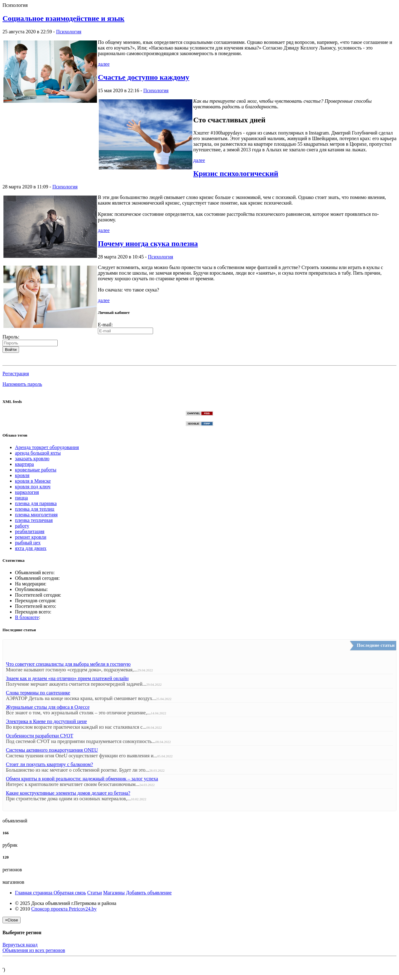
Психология (68, 31)
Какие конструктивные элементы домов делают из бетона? (68, 793)
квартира (24, 464)
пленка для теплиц (34, 509)
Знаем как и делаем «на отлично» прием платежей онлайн (67, 678)
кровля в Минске (33, 481)
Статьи (94, 892)
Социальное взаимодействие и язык (63, 18)
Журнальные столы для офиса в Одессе (47, 707)
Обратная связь (70, 892)
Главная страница (34, 892)
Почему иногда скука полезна (148, 243)
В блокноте (27, 617)
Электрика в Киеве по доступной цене (46, 721)
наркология (27, 492)
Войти (11, 349)
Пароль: (10, 336)
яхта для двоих (30, 548)
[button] (4, 360)
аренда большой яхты (38, 453)
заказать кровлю (32, 458)
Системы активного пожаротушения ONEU (52, 750)
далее (104, 64)
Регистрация (15, 373)
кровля (22, 475)
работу (22, 525)
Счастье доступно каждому (143, 77)
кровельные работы (35, 469)
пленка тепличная (34, 520)
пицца (21, 497)
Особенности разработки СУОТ (39, 735)
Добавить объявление (149, 892)
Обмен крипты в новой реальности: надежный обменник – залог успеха (82, 778)
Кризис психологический (235, 173)
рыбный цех (28, 542)
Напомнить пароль (22, 384)
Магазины (114, 892)
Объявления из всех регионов (33, 950)
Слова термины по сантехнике (38, 692)
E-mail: (105, 324)
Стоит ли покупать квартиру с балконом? (49, 764)
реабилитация (29, 531)
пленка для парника (36, 503)
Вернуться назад (19, 944)
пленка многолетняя (36, 514)
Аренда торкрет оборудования (47, 447)
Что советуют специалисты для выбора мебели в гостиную (68, 664)
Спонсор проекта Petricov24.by (64, 908)
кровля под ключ (32, 486)
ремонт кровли (30, 537)
